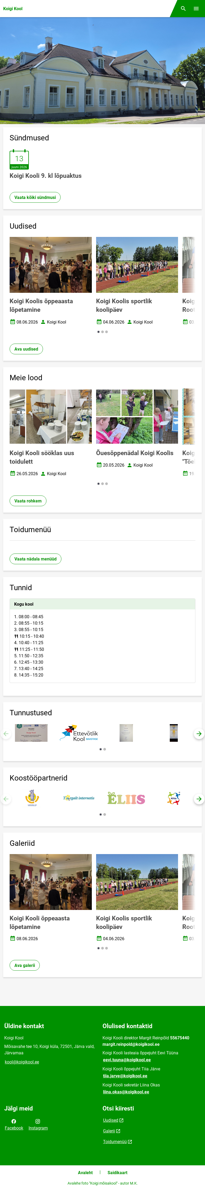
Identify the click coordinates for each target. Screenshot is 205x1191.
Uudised (110, 1120)
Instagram (38, 1124)
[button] (98, 332)
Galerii (109, 1131)
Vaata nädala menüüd (35, 559)
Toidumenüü (115, 1141)
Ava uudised (26, 349)
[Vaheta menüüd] (196, 8)
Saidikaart (117, 1172)
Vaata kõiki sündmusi (35, 197)
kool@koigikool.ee (22, 1062)
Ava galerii (24, 965)
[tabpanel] (102, 640)
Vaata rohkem (28, 501)
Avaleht (85, 1172)
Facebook (14, 1124)
